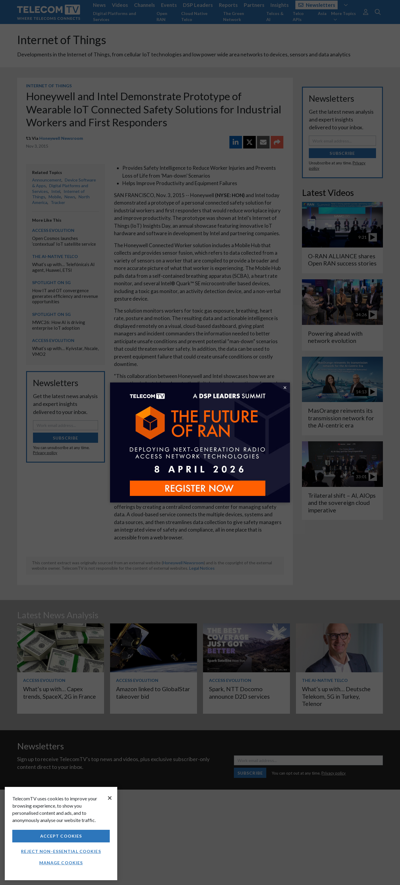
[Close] (109, 798)
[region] (61, 833)
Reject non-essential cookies (61, 851)
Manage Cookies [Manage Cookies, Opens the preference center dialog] (61, 862)
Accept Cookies (61, 835)
